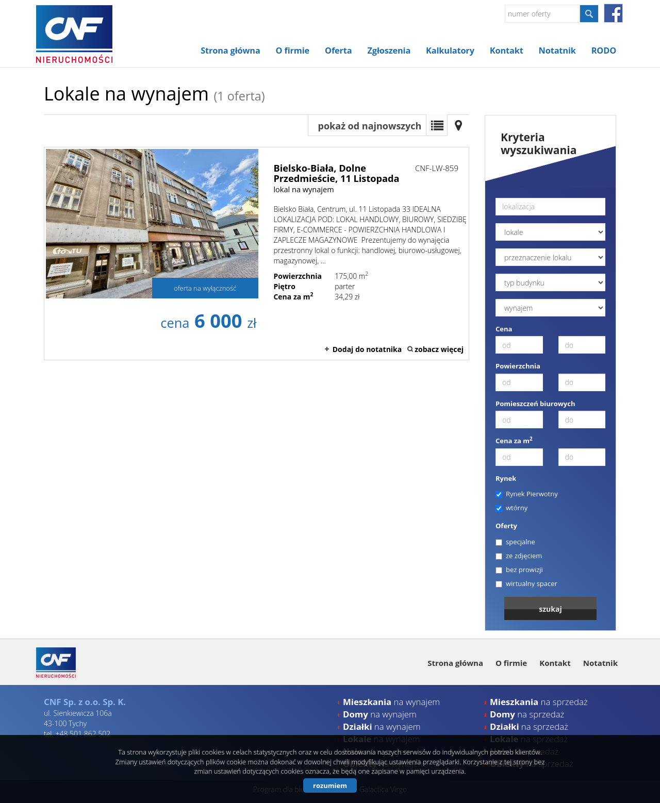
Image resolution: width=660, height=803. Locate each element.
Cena (504, 328)
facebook (613, 13)
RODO (603, 50)
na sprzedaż (539, 702)
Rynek (506, 478)
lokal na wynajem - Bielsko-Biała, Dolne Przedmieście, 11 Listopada (256, 253)
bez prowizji (519, 569)
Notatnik (557, 50)
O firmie (292, 50)
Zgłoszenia (389, 50)
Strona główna (230, 50)
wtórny (511, 507)
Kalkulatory (450, 50)
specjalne (515, 541)
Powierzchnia (518, 366)
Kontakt (506, 50)
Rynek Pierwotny (527, 493)
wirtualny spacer (526, 583)
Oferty (506, 525)
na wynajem (391, 702)
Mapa (458, 125)
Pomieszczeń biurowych (535, 403)
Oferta (338, 50)
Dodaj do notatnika (367, 349)
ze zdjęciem (519, 555)
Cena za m (514, 440)
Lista (437, 125)
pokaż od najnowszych (370, 126)
